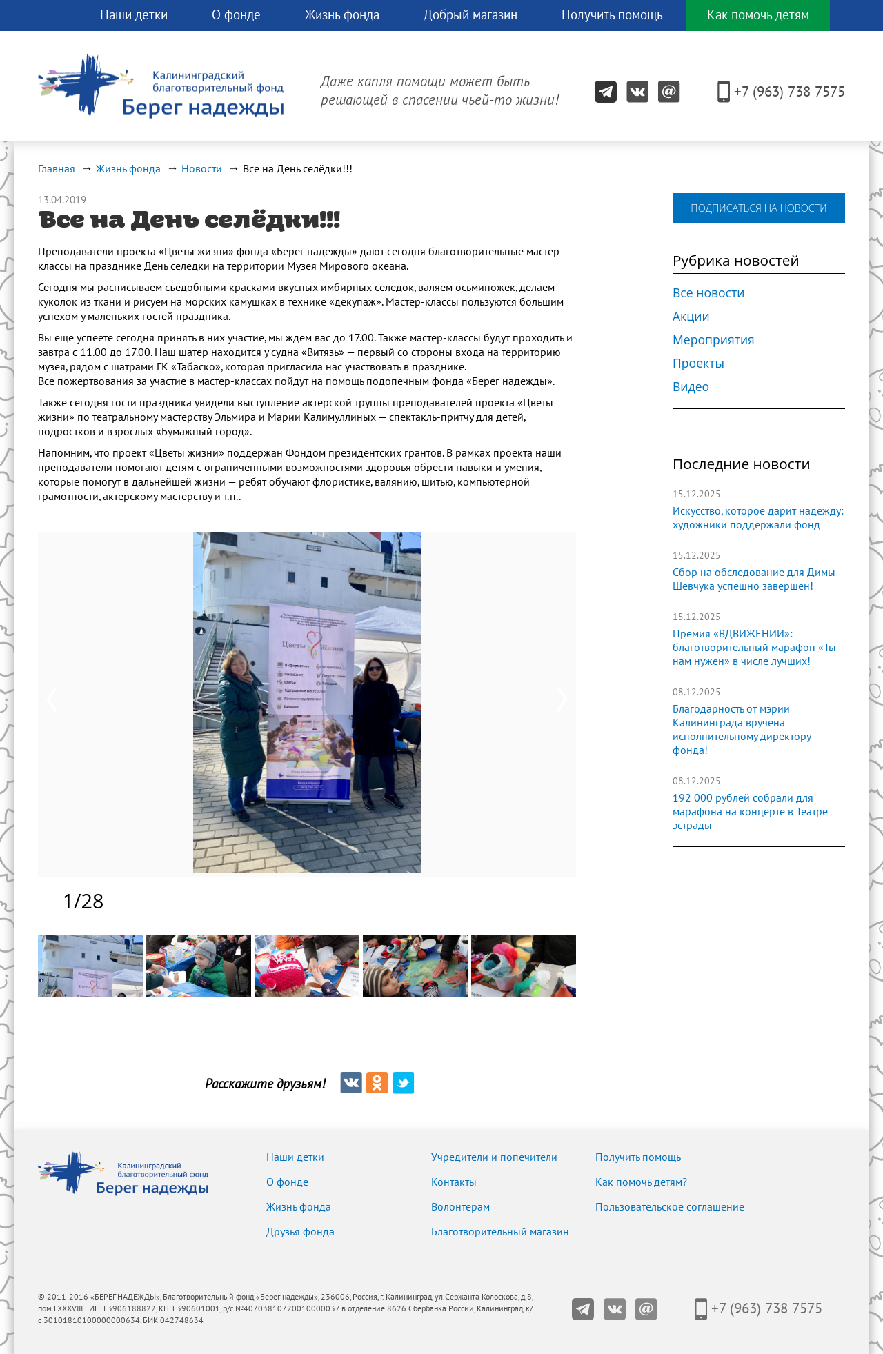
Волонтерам (460, 1207)
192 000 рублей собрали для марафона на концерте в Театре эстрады (750, 812)
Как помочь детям (758, 15)
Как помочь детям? (641, 1182)
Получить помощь (612, 15)
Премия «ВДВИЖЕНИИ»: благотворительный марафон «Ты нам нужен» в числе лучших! (754, 648)
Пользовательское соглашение (669, 1207)
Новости (201, 169)
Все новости (709, 292)
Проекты (698, 363)
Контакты (454, 1182)
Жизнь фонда (342, 15)
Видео (691, 386)
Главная (56, 169)
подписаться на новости (758, 208)
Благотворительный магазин (500, 1232)
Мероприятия (714, 339)
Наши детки (134, 15)
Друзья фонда (300, 1232)
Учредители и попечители (494, 1157)
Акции (691, 316)
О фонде (236, 15)
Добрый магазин (470, 15)
